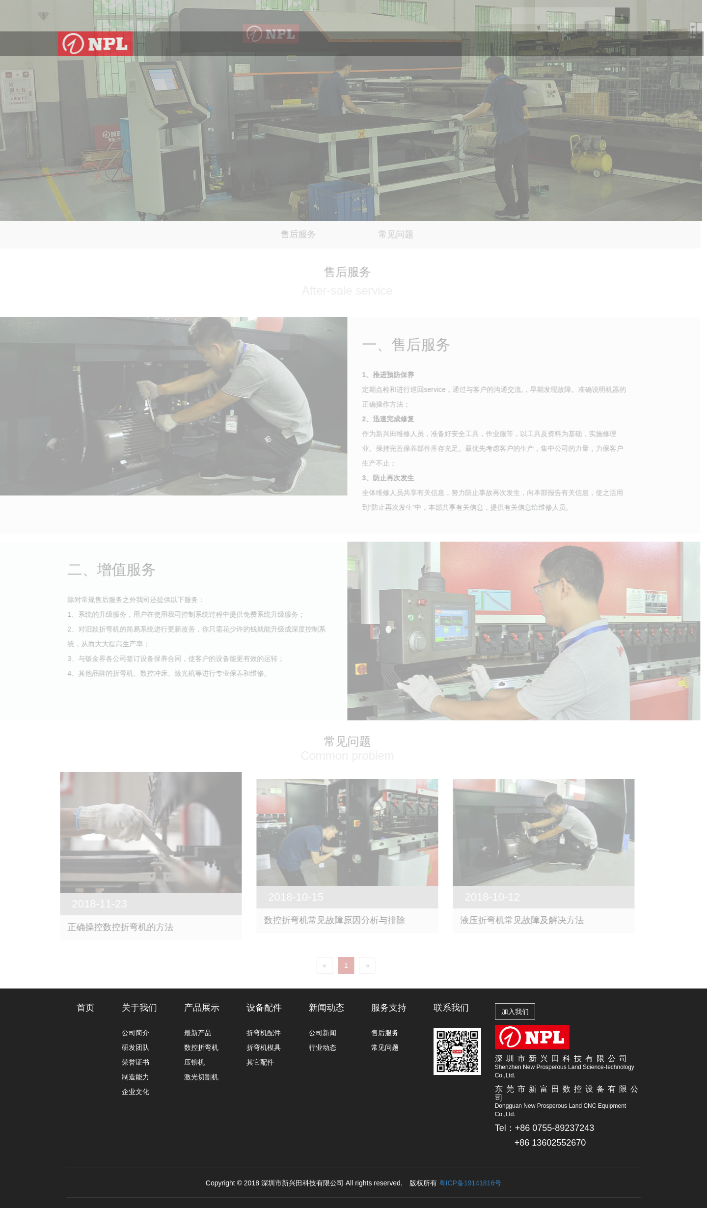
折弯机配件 (263, 1033)
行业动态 (322, 1047)
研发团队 (135, 1047)
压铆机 (194, 1062)
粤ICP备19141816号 (470, 1183)
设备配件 (344, 47)
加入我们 (515, 1012)
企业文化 (135, 1092)
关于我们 (230, 45)
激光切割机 (201, 1077)
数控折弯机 (201, 1047)
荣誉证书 (135, 1062)
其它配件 (260, 1062)
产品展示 (287, 46)
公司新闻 (322, 1033)
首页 (181, 44)
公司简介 (135, 1033)
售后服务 (385, 1033)
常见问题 (385, 1047)
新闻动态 (401, 49)
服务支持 (457, 51)
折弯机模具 (263, 1047)
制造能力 (135, 1077)
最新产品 (198, 1033)
